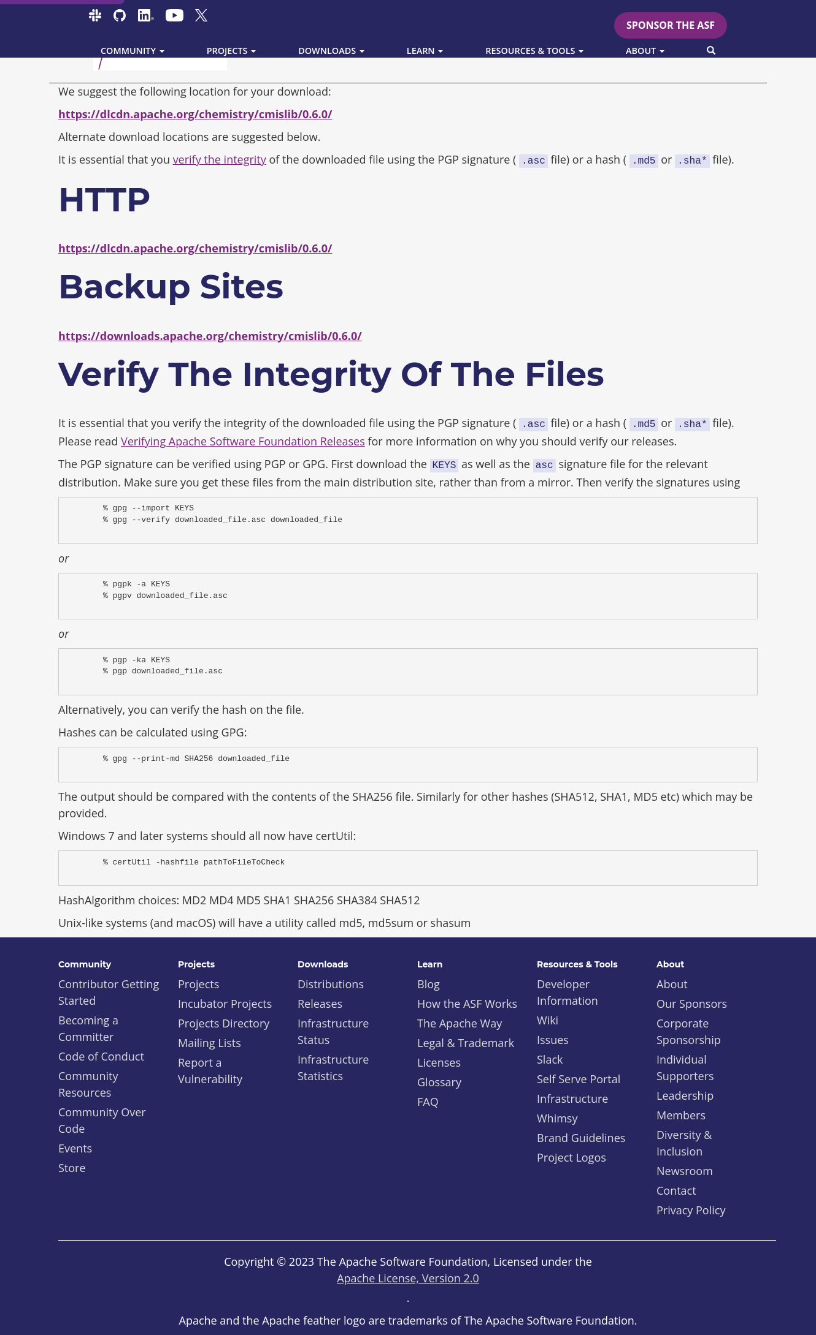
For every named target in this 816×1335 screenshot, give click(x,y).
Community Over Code (102, 1120)
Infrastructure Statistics (333, 1067)
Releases (320, 1003)
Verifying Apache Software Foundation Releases (243, 441)
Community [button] (132, 50)
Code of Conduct (101, 1056)
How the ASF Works (467, 1003)
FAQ (428, 1101)
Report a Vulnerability (210, 1070)
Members (681, 1115)
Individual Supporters (685, 1067)
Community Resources (88, 1084)
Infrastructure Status (333, 1031)
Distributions (331, 984)
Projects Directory (223, 1023)
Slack (550, 1059)
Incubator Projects (225, 1003)
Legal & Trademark (465, 1042)
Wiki (547, 1020)
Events (75, 1148)
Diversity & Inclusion (684, 1143)
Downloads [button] (331, 50)
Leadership (685, 1095)
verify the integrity (219, 159)
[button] (711, 51)
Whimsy (557, 1118)
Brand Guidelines (581, 1137)
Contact (676, 1190)
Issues (553, 1039)
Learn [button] (425, 50)
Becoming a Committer (88, 1028)
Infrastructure (572, 1098)
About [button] (645, 50)
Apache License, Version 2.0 (408, 1278)
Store (72, 1167)
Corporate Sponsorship (688, 1031)
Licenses (439, 1062)
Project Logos (571, 1157)
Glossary (439, 1082)
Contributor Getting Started (108, 992)
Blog (428, 984)
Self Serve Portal (578, 1079)
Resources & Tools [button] (534, 50)
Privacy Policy (690, 1210)
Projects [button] (231, 50)
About (672, 984)
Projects (198, 984)
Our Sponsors (691, 1003)
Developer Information (567, 992)
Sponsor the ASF (670, 25)
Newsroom (684, 1170)
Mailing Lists (209, 1042)
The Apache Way (459, 1023)
